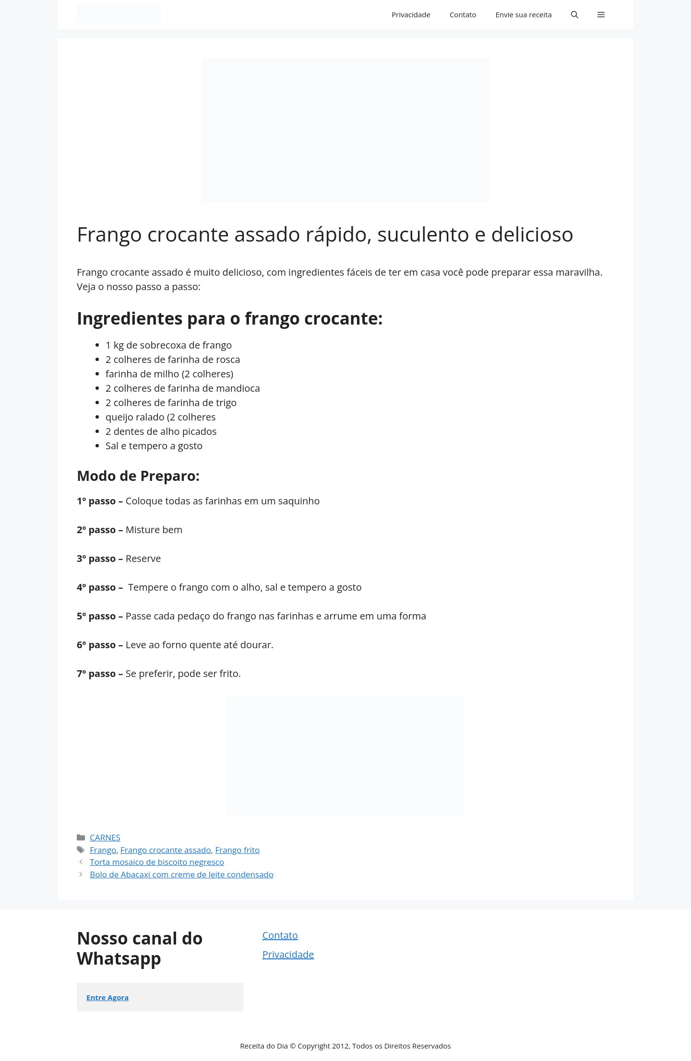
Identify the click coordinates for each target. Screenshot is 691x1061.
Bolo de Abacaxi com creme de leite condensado (182, 874)
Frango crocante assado (165, 849)
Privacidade (411, 14)
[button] (574, 14)
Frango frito (237, 849)
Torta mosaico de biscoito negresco (157, 861)
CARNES (105, 837)
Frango (103, 849)
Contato (463, 14)
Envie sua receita (524, 14)
